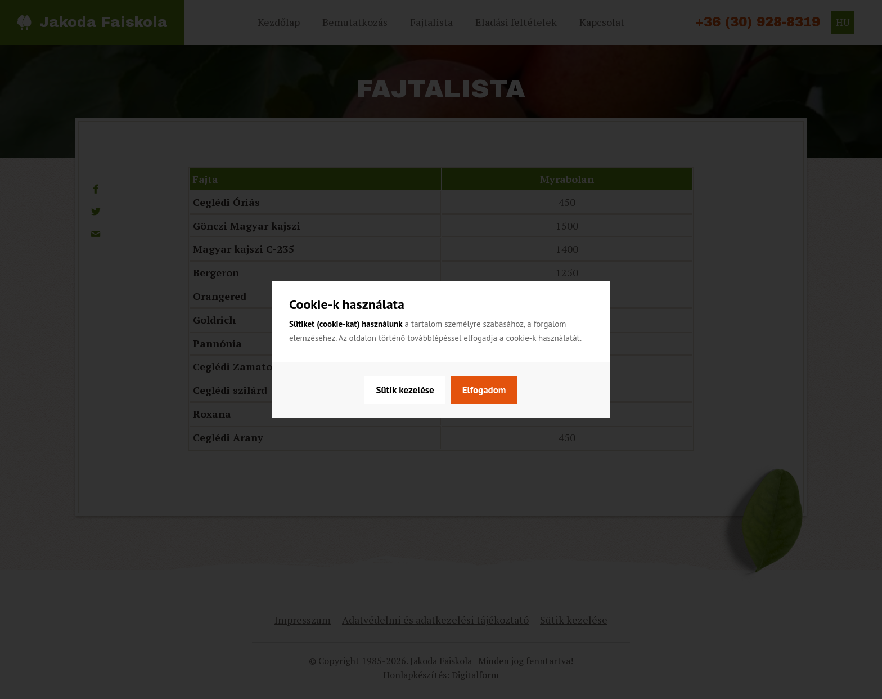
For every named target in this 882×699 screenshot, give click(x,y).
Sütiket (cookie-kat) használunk (346, 324)
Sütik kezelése (405, 390)
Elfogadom (484, 390)
